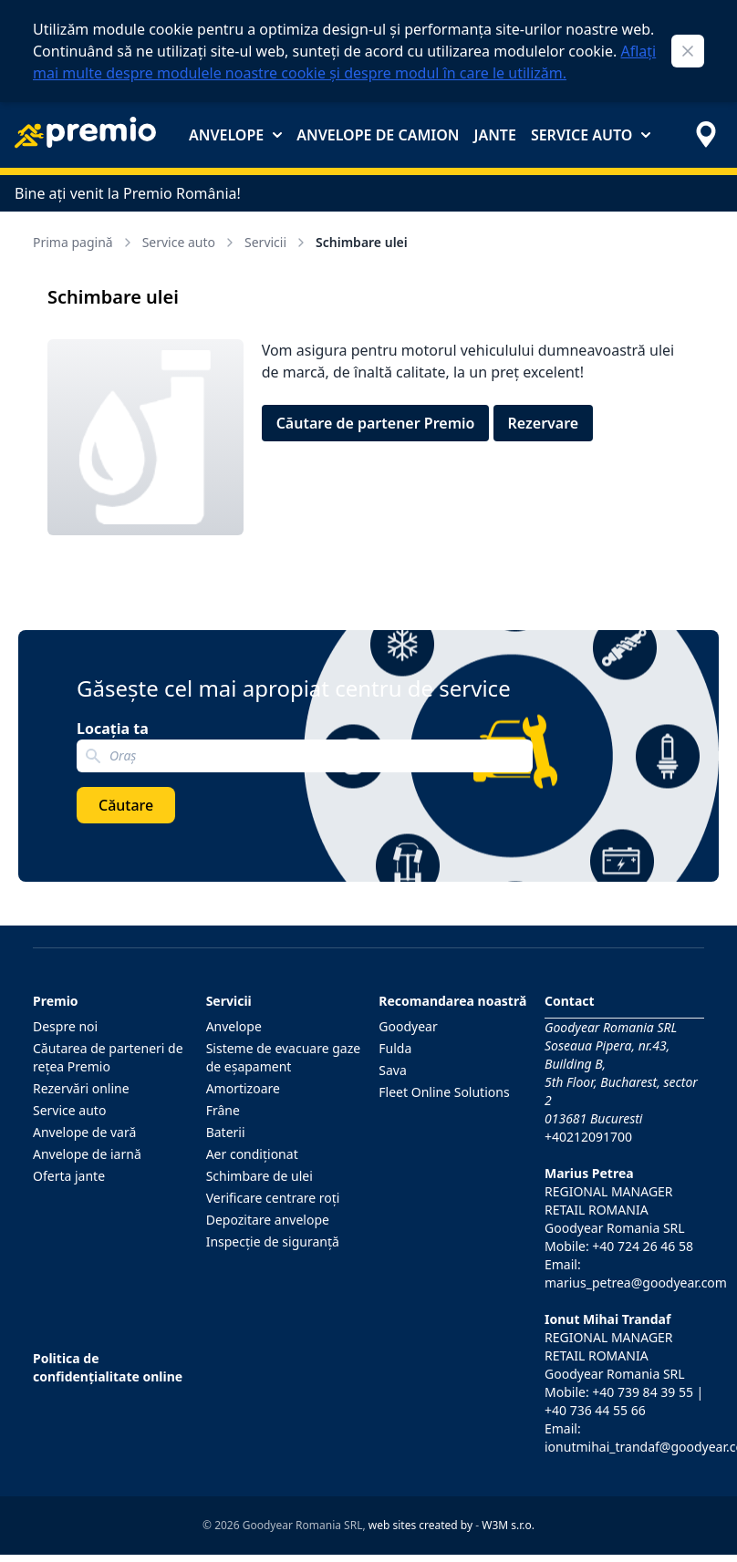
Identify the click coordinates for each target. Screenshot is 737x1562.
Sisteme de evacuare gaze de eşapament (283, 1057)
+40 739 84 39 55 (642, 1392)
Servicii (276, 242)
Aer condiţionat (252, 1154)
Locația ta (113, 729)
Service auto (590, 135)
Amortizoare (243, 1088)
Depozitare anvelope (267, 1219)
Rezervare (543, 423)
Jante (494, 135)
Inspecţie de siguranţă (272, 1241)
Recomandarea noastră (452, 1000)
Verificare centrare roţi (273, 1197)
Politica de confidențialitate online (107, 1367)
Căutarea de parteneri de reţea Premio (108, 1057)
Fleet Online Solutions (444, 1092)
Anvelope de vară (84, 1132)
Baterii (225, 1132)
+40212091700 (588, 1136)
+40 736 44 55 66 (595, 1410)
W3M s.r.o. (508, 1525)
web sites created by (420, 1525)
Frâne (223, 1110)
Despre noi (65, 1026)
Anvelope (235, 135)
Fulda (395, 1048)
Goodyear (408, 1026)
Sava (393, 1070)
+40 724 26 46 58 (642, 1246)
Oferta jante (69, 1175)
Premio (55, 1000)
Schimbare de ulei (259, 1175)
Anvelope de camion (377, 135)
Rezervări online (81, 1088)
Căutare (126, 805)
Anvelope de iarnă (87, 1154)
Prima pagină (84, 242)
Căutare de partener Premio (375, 423)
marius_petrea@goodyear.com (636, 1282)
